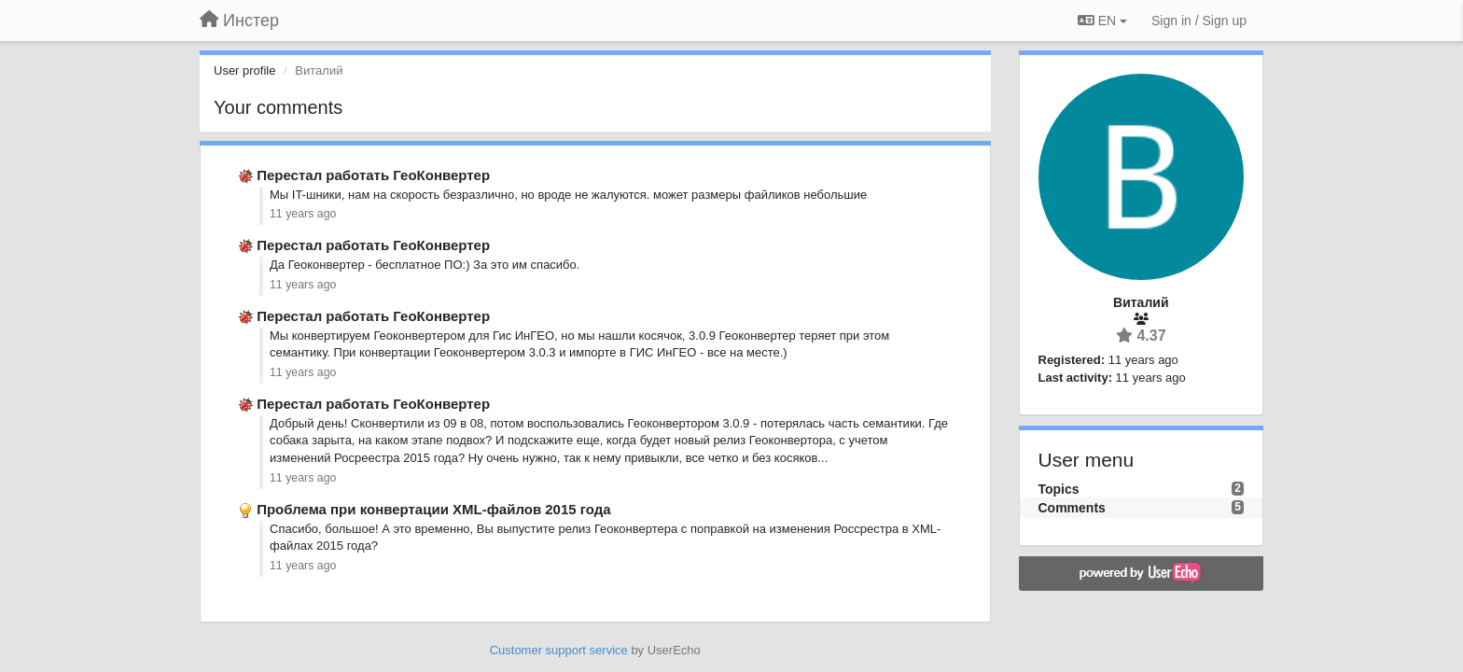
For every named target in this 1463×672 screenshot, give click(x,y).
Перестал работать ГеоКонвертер (373, 175)
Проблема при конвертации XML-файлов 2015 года (434, 509)
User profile (244, 70)
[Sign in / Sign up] (1199, 20)
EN (1102, 20)
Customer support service (559, 650)
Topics (1059, 489)
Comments (1072, 507)
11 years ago (303, 213)
